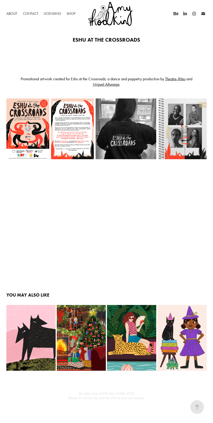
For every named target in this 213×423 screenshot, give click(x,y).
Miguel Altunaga (106, 84)
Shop (71, 13)
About (11, 13)
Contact (30, 13)
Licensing (52, 13)
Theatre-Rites (175, 78)
